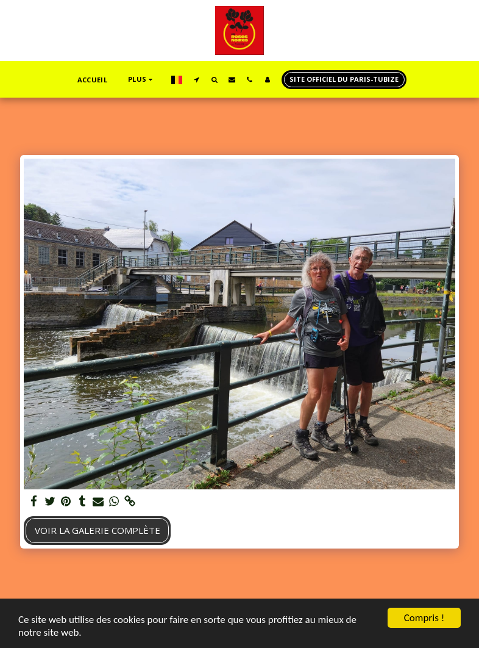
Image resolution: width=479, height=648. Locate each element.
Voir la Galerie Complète (97, 530)
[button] (196, 79)
